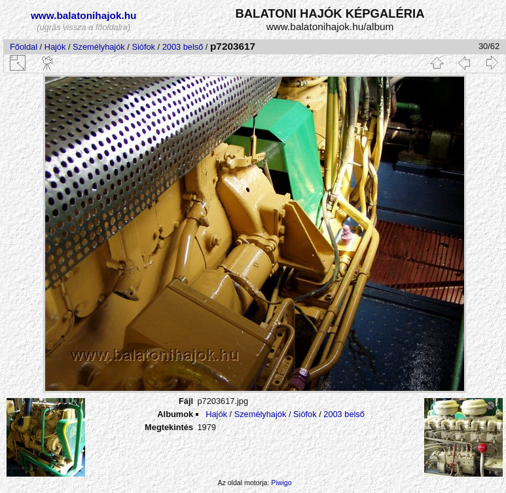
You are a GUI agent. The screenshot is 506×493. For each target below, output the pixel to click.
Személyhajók (99, 47)
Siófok (143, 47)
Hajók (56, 47)
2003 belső (183, 47)
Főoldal (23, 47)
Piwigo (281, 482)
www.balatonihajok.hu (84, 15)
